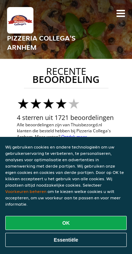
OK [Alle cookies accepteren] (66, 223)
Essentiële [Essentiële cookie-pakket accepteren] (66, 240)
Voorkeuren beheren (25, 191)
